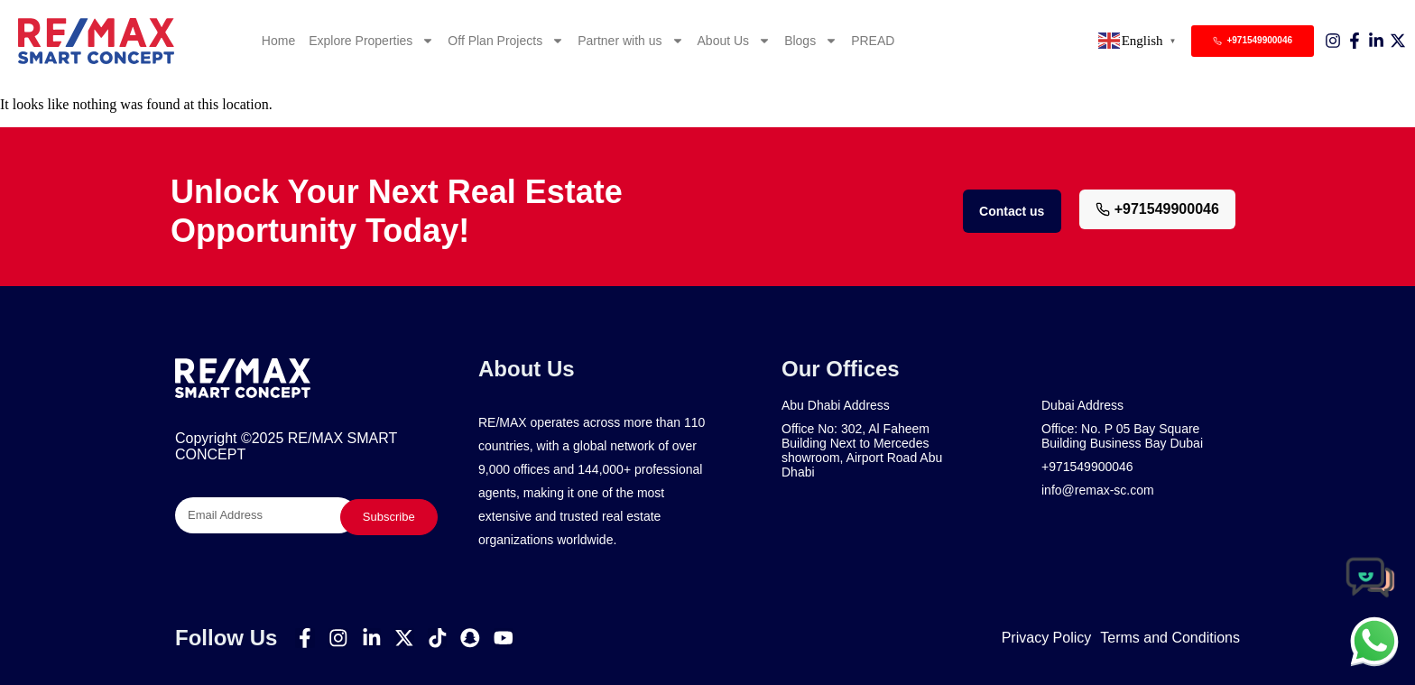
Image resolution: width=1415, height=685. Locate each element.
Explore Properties (371, 41)
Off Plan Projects (506, 41)
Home (278, 40)
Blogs (810, 41)
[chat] (1374, 641)
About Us (735, 41)
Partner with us (630, 41)
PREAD (872, 40)
